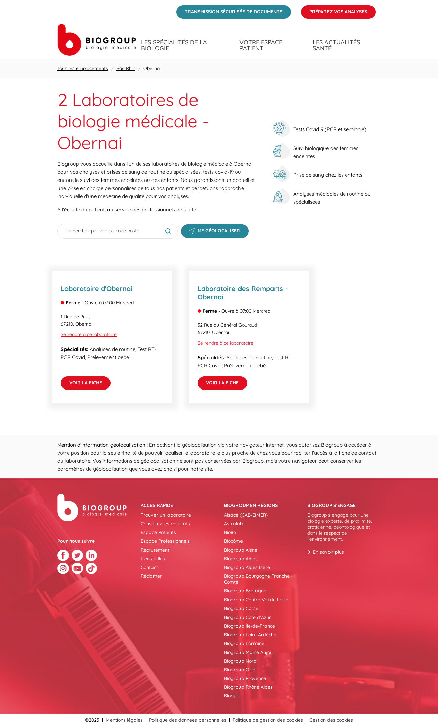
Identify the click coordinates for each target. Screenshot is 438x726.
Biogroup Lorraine (244, 643)
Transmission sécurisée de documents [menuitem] (229, 10)
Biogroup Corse (241, 608)
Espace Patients (158, 532)
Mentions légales (124, 720)
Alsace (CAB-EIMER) (246, 515)
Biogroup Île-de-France (249, 626)
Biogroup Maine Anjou (248, 652)
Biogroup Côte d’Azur (247, 617)
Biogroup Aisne (240, 550)
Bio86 (230, 532)
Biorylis (232, 696)
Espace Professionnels (165, 541)
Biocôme (233, 541)
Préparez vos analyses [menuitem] (334, 10)
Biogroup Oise (239, 670)
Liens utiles (153, 559)
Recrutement (155, 550)
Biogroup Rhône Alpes (248, 687)
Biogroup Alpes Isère (247, 567)
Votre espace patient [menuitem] (260, 45)
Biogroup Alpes (241, 559)
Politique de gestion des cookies (268, 720)
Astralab (233, 524)
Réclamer (151, 576)
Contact (149, 567)
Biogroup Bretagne (245, 591)
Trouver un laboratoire (166, 515)
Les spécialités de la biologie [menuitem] (174, 45)
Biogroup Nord (240, 661)
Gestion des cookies (331, 720)
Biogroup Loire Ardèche (250, 635)
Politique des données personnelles (187, 720)
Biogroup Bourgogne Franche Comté (257, 579)
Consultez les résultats (165, 524)
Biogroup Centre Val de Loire (256, 600)
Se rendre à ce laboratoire (89, 334)
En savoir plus (328, 552)
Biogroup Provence (245, 678)
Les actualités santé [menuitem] (336, 45)
